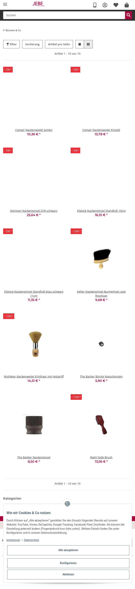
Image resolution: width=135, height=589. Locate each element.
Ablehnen (68, 574)
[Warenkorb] (127, 5)
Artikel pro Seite (59, 44)
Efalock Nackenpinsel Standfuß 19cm (101, 211)
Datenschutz (31, 540)
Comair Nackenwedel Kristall (101, 130)
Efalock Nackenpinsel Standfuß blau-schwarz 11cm (33, 294)
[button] (104, 5)
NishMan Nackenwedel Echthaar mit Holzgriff (34, 376)
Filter (11, 44)
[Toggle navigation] (5, 4)
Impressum (13, 540)
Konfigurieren (68, 563)
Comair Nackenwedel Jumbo (33, 130)
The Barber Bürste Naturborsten (101, 376)
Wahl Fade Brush (101, 457)
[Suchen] (64, 15)
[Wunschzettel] (116, 5)
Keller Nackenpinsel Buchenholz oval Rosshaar (101, 294)
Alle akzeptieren (68, 550)
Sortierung (32, 44)
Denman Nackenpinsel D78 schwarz (33, 211)
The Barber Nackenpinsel (33, 457)
